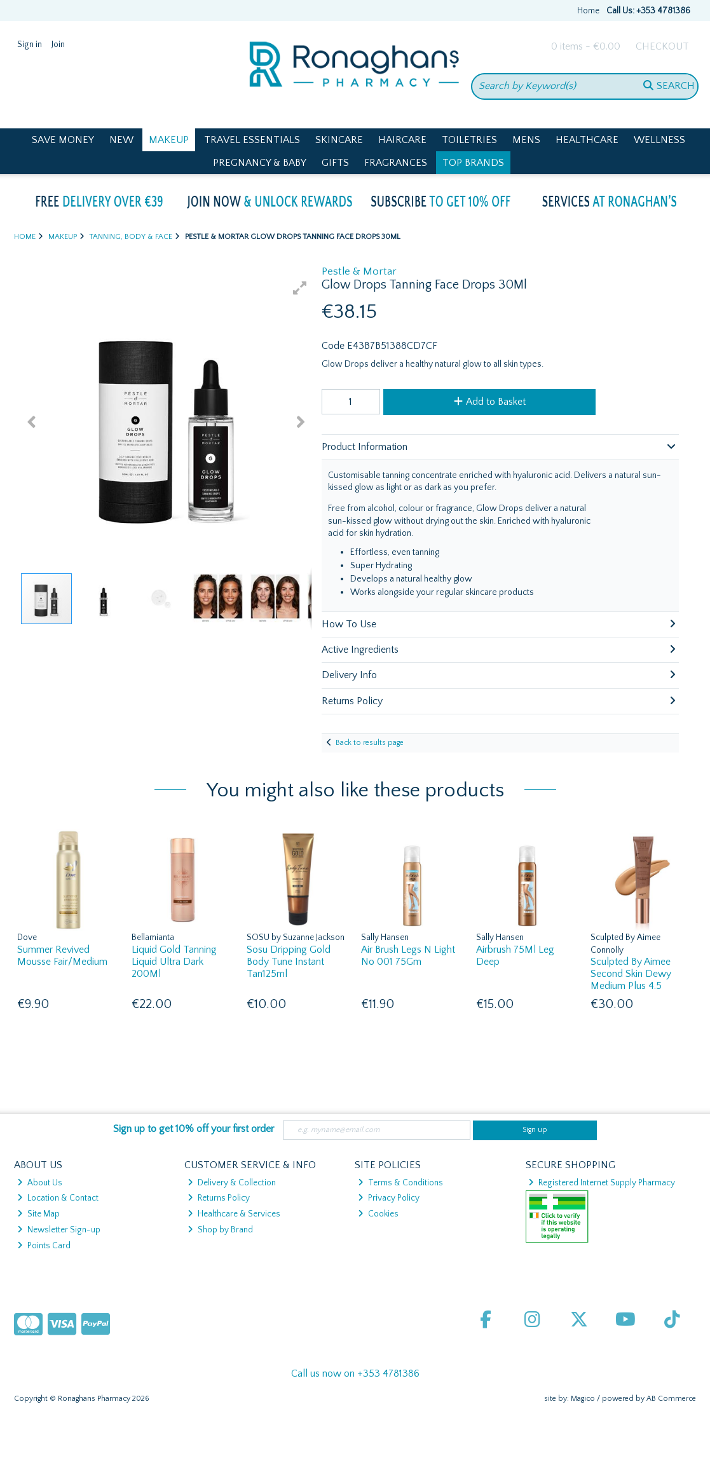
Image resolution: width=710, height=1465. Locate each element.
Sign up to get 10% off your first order (193, 1129)
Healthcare (587, 140)
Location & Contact (58, 1198)
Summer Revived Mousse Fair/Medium (62, 955)
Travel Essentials (252, 140)
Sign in (29, 44)
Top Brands (473, 162)
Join (58, 44)
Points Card (44, 1246)
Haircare (402, 140)
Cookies (378, 1214)
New (121, 140)
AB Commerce (671, 1398)
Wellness (659, 140)
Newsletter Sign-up (58, 1230)
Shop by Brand (220, 1230)
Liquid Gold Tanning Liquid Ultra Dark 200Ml (174, 961)
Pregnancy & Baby (259, 162)
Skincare (339, 140)
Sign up (534, 1130)
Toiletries (469, 140)
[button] (300, 288)
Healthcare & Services (234, 1214)
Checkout (662, 46)
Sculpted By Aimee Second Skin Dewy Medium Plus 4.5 (631, 973)
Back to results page (370, 743)
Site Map (38, 1214)
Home (588, 11)
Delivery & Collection (232, 1183)
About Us (39, 1183)
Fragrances (395, 162)
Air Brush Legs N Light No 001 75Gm (408, 955)
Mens (526, 140)
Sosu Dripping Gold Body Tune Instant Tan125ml (289, 961)
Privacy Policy (389, 1198)
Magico (583, 1398)
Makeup (169, 140)
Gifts (335, 162)
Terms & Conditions (400, 1183)
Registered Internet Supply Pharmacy (601, 1183)
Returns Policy (219, 1198)
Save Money (63, 140)
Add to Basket (490, 401)
